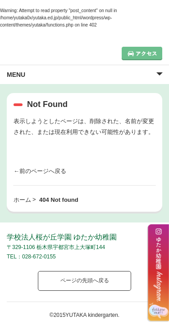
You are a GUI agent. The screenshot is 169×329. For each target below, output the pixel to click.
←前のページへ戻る (40, 171)
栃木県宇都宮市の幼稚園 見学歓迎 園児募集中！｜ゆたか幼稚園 (47, 51)
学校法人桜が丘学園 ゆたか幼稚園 (62, 237)
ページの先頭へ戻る (84, 280)
